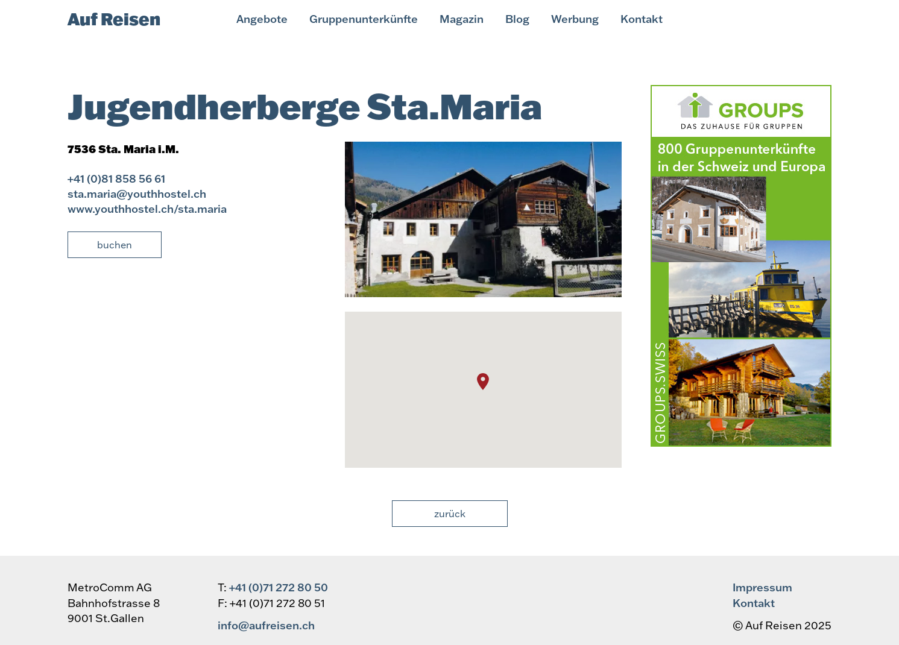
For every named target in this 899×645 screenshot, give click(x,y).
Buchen (114, 245)
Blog (517, 18)
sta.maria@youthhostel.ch (137, 193)
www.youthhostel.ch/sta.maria (147, 208)
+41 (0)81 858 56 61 (116, 178)
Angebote (262, 18)
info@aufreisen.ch (266, 625)
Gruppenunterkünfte (363, 18)
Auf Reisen (114, 19)
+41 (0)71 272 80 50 (278, 587)
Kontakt (641, 18)
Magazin (462, 18)
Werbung (575, 18)
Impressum (762, 587)
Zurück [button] (449, 514)
